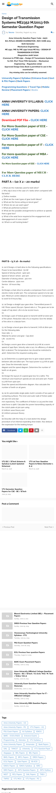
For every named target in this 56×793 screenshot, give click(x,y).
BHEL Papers (9, 757)
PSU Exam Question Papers (26, 643)
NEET (6, 774)
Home (4, 14)
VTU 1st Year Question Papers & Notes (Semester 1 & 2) (41, 463)
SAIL (5, 749)
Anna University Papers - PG (15, 727)
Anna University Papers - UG (15, 723)
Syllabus (26, 78)
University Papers (11, 78)
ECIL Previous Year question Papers (29, 652)
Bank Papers (23, 81)
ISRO (38, 766)
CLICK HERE (39, 120)
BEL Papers (33, 753)
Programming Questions (14, 87)
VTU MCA (17, 779)
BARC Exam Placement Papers (27, 662)
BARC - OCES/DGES (12, 736)
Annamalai (30, 744)
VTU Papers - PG (32, 779)
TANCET (14, 749)
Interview (22, 740)
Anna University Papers (13, 744)
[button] (3, 4)
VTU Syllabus (35, 740)
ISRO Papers (8, 770)
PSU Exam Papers (11, 731)
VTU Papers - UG (37, 727)
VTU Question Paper (42, 749)
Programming (9, 740)
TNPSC (6, 779)
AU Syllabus (27, 731)
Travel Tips (35, 87)
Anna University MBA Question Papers (30, 703)
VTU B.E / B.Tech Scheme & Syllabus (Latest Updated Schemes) (13, 463)
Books (35, 90)
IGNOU (39, 731)
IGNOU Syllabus (25, 766)
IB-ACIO (34, 761)
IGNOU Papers (9, 766)
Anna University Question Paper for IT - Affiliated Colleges (31, 694)
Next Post (48, 527)
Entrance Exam (40, 78)
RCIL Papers (17, 774)
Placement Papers (20, 90)
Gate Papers (22, 761)
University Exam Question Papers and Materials (30, 685)
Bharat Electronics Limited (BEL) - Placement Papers (33, 615)
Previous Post (9, 527)
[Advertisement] (20, 569)
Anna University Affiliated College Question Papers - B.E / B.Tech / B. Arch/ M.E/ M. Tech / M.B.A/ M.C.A (33, 673)
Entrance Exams (30, 736)
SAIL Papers (31, 774)
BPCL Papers (23, 757)
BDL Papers (20, 753)
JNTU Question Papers (27, 770)
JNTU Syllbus (45, 770)
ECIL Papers (8, 761)
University (26, 749)
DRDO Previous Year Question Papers (30, 623)
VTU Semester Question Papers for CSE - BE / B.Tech (14, 490)
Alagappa (7, 753)
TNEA (42, 774)
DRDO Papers (38, 757)
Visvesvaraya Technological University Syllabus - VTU (30, 634)
